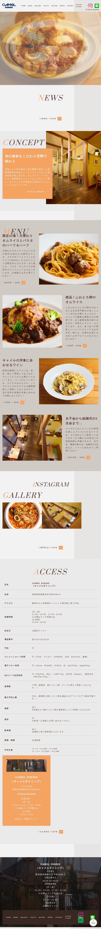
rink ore (13, 402)
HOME (23, 6)
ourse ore (78, 457)
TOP (92, 922)
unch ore (14, 283)
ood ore (76, 346)
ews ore (50, 119)
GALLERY (38, 6)
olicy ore (38, 192)
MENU (30, 6)
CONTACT (70, 6)
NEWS (62, 6)
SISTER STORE (79, 5)
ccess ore (50, 833)
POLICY (46, 6)
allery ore (50, 547)
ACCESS (54, 6)
